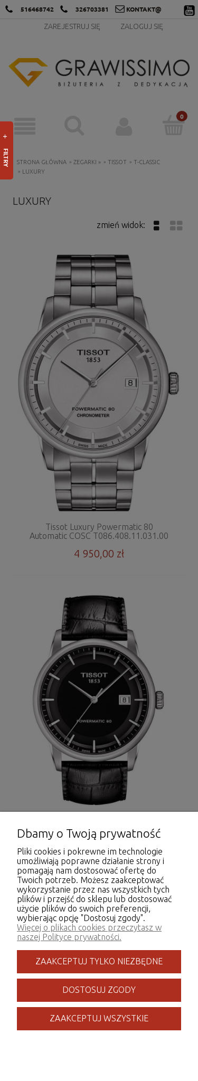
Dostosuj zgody (99, 989)
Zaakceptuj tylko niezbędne (99, 961)
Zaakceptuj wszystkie (99, 1018)
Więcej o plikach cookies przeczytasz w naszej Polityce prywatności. (89, 932)
